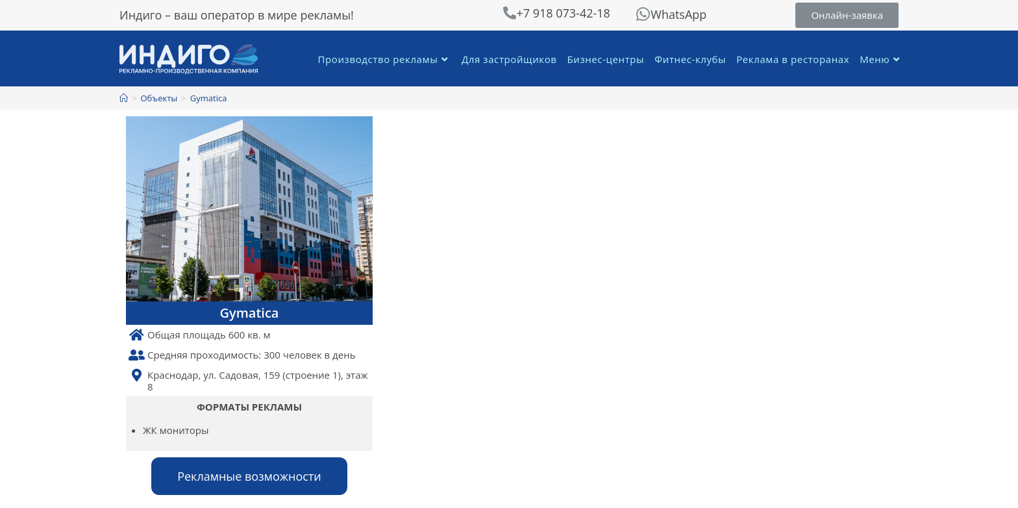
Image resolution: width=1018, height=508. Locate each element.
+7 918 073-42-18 (563, 13)
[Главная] (123, 98)
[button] (847, 15)
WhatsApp (678, 14)
